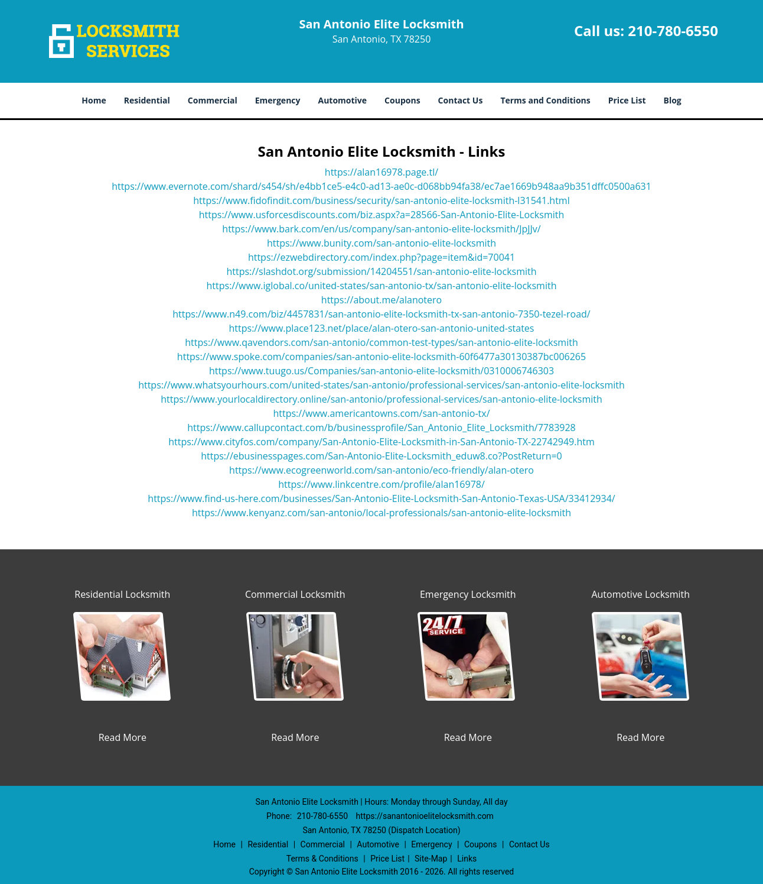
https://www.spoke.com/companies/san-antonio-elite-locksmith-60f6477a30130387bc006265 (381, 356)
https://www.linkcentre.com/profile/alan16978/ (381, 484)
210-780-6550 (673, 30)
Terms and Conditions (545, 100)
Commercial (212, 100)
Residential (147, 100)
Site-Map (431, 858)
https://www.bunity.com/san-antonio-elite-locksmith (381, 243)
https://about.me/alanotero (381, 299)
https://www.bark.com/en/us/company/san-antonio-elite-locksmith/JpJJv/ (381, 228)
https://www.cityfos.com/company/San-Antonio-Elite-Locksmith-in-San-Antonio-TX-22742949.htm (381, 441)
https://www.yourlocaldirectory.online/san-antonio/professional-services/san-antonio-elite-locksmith (381, 399)
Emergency (278, 100)
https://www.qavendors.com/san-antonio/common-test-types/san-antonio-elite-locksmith (381, 342)
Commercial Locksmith (295, 594)
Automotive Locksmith (640, 594)
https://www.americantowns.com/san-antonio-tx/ (381, 413)
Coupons (402, 100)
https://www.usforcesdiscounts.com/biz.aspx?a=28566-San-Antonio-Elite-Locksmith (382, 214)
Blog (672, 100)
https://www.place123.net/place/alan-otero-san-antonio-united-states (381, 328)
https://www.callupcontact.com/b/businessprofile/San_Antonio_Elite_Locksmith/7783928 (381, 427)
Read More (122, 737)
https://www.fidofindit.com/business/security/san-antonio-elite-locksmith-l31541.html (381, 200)
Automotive (342, 100)
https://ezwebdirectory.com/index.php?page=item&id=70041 (381, 257)
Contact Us (460, 100)
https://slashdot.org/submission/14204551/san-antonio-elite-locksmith (381, 271)
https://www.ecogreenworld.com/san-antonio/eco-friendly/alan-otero (381, 470)
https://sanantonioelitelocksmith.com (425, 816)
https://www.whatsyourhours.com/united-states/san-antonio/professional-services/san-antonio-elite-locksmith (381, 384)
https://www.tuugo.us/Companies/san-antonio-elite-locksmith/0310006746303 (381, 370)
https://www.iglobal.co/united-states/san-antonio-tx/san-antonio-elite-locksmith (382, 285)
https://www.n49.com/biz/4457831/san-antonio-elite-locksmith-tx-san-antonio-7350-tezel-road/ (381, 313)
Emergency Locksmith (468, 594)
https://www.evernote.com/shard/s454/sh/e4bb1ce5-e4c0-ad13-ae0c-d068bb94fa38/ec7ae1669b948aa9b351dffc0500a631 (381, 186)
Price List (627, 100)
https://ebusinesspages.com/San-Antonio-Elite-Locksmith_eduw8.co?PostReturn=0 (381, 455)
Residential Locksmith (122, 594)
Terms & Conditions (322, 858)
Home (93, 100)
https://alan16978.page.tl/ (381, 172)
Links (467, 858)
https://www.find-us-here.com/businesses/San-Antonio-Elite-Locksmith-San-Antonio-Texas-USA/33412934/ (381, 498)
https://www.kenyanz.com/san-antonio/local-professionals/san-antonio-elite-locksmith (381, 512)
